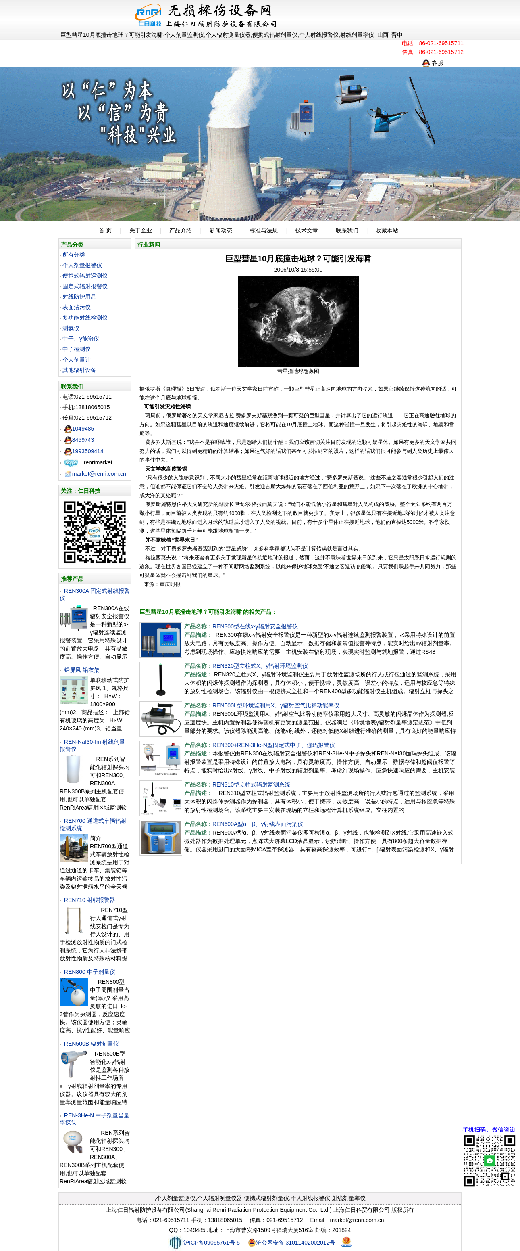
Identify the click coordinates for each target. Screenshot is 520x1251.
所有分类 (73, 254)
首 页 (105, 230)
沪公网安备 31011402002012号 (291, 1242)
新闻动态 (221, 230)
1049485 (79, 428)
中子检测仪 (76, 349)
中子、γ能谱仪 (80, 338)
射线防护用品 (79, 296)
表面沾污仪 (76, 307)
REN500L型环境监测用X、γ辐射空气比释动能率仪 (275, 705)
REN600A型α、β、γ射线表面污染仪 (257, 824)
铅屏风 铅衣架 (82, 670)
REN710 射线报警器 (89, 900)
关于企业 (140, 230)
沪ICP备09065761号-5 (204, 1242)
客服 (433, 62)
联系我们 (347, 230)
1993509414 (84, 451)
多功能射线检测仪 (85, 317)
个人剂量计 (76, 359)
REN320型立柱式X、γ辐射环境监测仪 (260, 666)
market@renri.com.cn (95, 474)
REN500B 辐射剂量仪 (91, 1043)
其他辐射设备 (79, 370)
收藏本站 (387, 230)
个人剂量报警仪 (82, 265)
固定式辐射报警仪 (85, 286)
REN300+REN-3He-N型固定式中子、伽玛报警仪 (273, 745)
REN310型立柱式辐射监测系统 (251, 784)
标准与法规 (264, 230)
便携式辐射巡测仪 (85, 275)
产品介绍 (180, 230)
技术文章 (306, 230)
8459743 (79, 440)
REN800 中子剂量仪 (89, 972)
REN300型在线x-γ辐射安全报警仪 (255, 626)
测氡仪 (70, 328)
